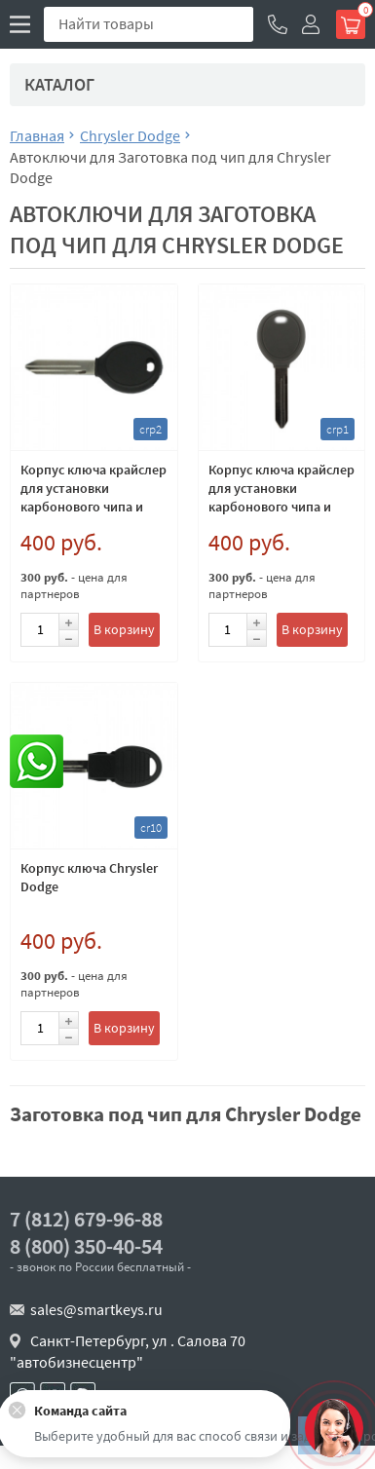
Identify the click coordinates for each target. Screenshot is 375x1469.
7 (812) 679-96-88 (86, 1219)
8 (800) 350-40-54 (86, 1246)
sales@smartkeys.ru (96, 1309)
